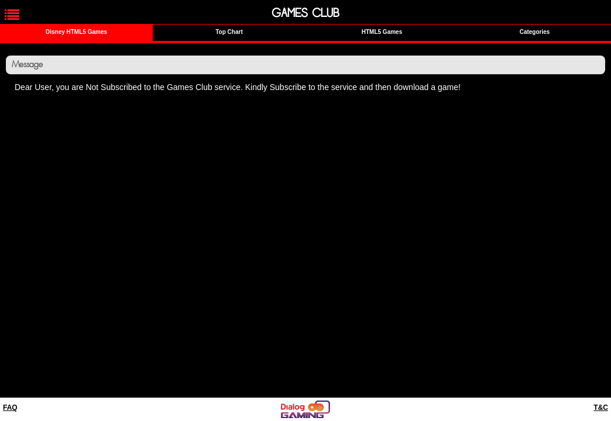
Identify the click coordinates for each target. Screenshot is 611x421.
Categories (535, 32)
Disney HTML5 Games (76, 32)
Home (29, 107)
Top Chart (228, 32)
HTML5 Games (382, 32)
